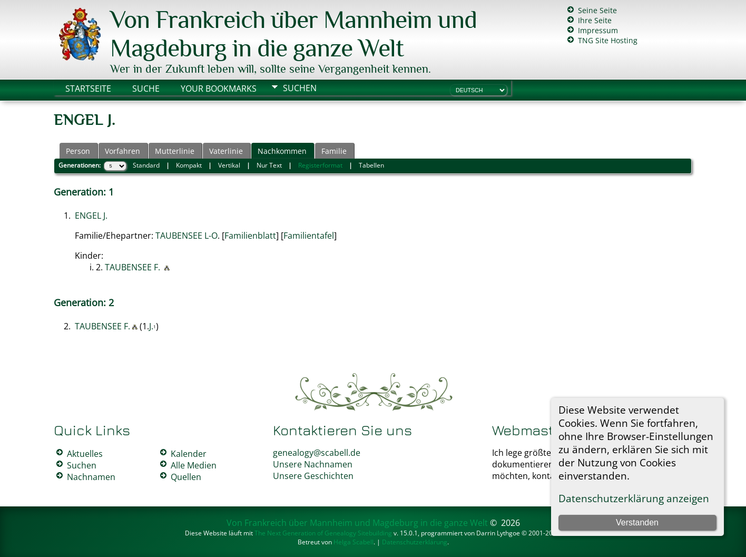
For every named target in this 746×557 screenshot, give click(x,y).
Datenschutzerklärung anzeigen (633, 498)
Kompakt (189, 165)
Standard (146, 165)
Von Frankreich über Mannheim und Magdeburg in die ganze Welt (293, 33)
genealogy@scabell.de (316, 452)
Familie (334, 151)
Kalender (189, 454)
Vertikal (229, 165)
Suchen (300, 88)
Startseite (88, 88)
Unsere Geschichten (313, 476)
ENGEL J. (91, 215)
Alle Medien (194, 465)
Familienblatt (250, 235)
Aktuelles (85, 454)
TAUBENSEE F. (132, 267)
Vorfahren (122, 151)
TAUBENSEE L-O (186, 235)
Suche (146, 88)
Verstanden (637, 522)
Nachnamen (91, 477)
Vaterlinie (226, 151)
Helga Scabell (353, 542)
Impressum (598, 30)
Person (78, 151)
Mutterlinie (174, 151)
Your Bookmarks (219, 88)
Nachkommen (282, 151)
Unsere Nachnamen (312, 464)
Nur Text (269, 165)
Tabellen (371, 165)
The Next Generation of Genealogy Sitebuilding (323, 533)
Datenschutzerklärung (414, 542)
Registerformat (320, 165)
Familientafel (308, 235)
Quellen (186, 477)
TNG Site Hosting (607, 40)
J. (151, 326)
